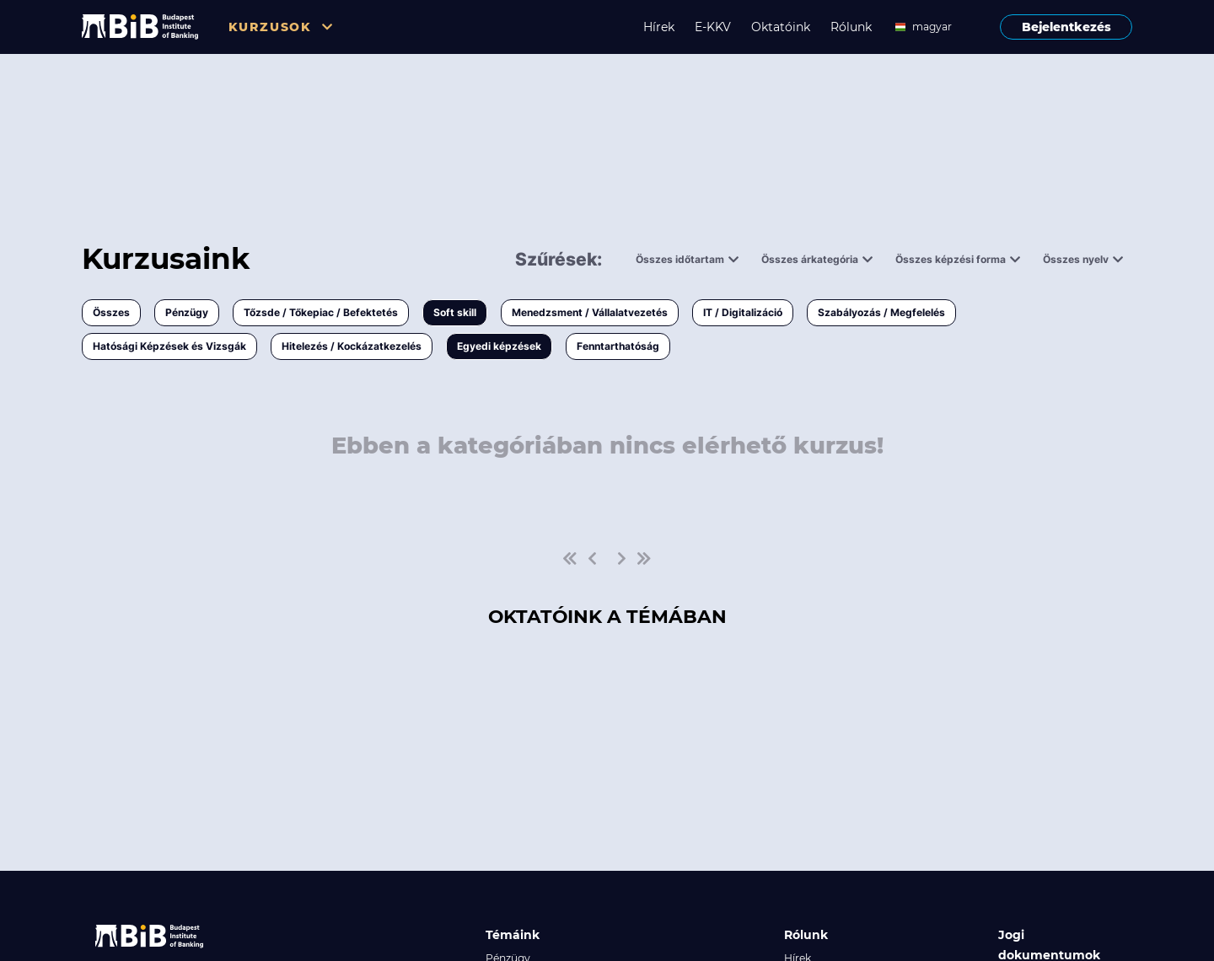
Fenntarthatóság (618, 346)
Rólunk (851, 27)
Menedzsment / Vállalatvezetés (590, 312)
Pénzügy (186, 312)
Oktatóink (780, 27)
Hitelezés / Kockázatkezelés (352, 346)
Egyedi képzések (499, 346)
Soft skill (454, 312)
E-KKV (713, 27)
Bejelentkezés (1066, 27)
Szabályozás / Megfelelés (881, 312)
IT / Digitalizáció (742, 312)
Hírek (658, 27)
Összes (111, 312)
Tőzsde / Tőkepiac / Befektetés (321, 312)
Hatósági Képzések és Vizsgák (169, 346)
